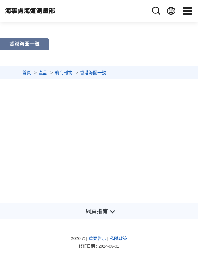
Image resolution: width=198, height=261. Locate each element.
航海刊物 (63, 72)
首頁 (26, 72)
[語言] (171, 11)
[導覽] (187, 11)
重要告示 (97, 238)
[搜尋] (156, 10)
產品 (43, 72)
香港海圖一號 (93, 72)
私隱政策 (118, 238)
